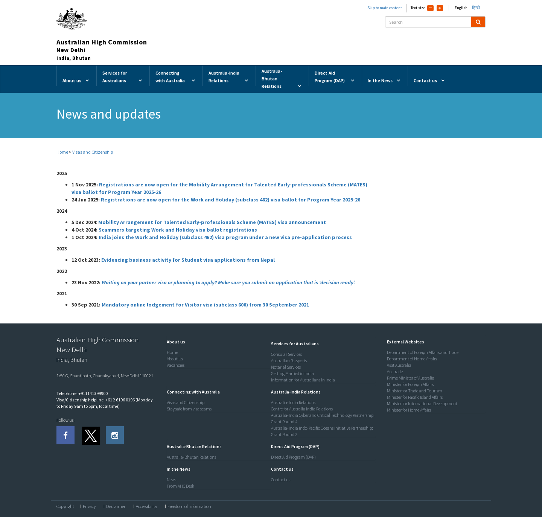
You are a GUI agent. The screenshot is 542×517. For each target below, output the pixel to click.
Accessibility (146, 506)
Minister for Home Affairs (409, 410)
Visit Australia (399, 365)
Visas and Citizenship (92, 152)
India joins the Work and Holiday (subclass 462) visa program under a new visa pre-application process (225, 237)
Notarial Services (286, 367)
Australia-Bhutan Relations (191, 457)
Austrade (395, 371)
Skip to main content (384, 7)
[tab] (217, 342)
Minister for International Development (422, 403)
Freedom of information (189, 506)
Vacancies (175, 365)
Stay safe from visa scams (189, 409)
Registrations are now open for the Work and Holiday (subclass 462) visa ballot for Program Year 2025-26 (230, 199)
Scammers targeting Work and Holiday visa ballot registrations (178, 229)
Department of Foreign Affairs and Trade (422, 352)
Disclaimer (115, 506)
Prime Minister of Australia (410, 378)
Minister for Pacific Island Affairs (415, 397)
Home (62, 152)
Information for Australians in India (303, 380)
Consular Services (286, 354)
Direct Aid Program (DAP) (293, 457)
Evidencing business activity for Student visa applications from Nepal (188, 259)
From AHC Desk (180, 486)
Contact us (280, 479)
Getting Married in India (292, 373)
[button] (174, 342)
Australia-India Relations (293, 402)
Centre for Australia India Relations (302, 409)
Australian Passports (289, 360)
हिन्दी (476, 7)
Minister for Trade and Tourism (414, 390)
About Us (175, 358)
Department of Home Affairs (412, 358)
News (171, 479)
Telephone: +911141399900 (82, 393)
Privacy (89, 506)
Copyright (65, 506)
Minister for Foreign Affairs (410, 384)
